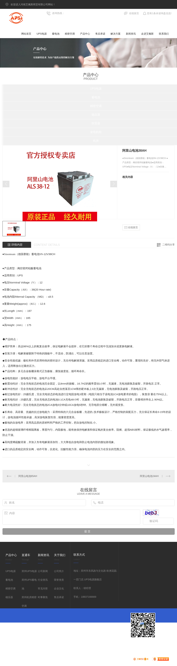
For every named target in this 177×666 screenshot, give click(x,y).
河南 (160, 644)
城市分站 (143, 644)
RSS (129, 644)
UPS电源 (11, 571)
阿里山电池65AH (27, 476)
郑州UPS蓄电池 (29, 584)
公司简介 (59, 571)
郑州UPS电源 (29, 571)
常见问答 (43, 588)
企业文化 (59, 588)
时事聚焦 (43, 597)
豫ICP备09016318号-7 (80, 644)
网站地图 (121, 644)
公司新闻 (43, 571)
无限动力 (110, 644)
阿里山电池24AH (149, 476)
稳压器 (9, 597)
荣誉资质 (59, 579)
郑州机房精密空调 (29, 601)
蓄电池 (9, 579)
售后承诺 (59, 597)
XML (134, 644)
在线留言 (131, 227)
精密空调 (10, 588)
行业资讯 (43, 579)
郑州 (154, 644)
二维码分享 (168, 244)
